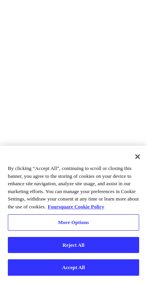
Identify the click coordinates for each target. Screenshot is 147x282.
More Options (73, 222)
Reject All (74, 245)
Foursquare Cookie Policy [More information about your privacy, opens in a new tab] (76, 207)
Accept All (73, 267)
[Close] (137, 156)
